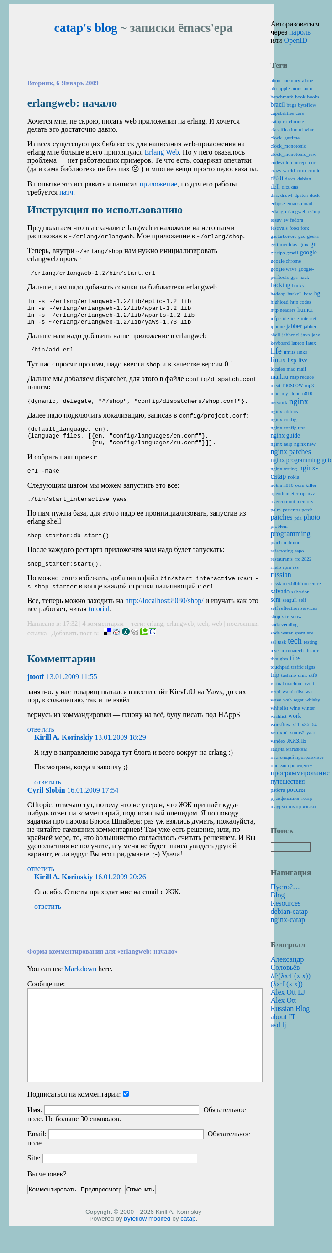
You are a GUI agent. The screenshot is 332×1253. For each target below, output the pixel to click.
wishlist (279, 716)
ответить (40, 748)
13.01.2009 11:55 (71, 696)
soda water (282, 632)
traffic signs (303, 667)
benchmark (282, 96)
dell (275, 186)
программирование (300, 773)
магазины (296, 749)
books (313, 96)
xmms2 (297, 732)
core (313, 162)
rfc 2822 (303, 559)
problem (279, 526)
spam (300, 632)
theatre (312, 650)
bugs (291, 105)
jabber (294, 326)
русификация (285, 798)
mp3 (309, 385)
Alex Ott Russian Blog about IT (290, 1008)
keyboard (280, 342)
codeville (280, 162)
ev (286, 219)
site (286, 616)
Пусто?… (285, 887)
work (294, 715)
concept (299, 162)
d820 (277, 178)
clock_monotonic (288, 146)
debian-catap (289, 911)
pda (297, 518)
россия (296, 789)
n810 (307, 393)
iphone (278, 326)
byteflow (135, 1237)
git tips (278, 252)
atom (296, 88)
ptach (276, 542)
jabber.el (291, 334)
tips (295, 658)
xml (284, 732)
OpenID (296, 40)
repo (299, 550)
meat (276, 385)
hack (304, 277)
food (294, 228)
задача (278, 749)
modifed (159, 1237)
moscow (292, 385)
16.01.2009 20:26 (120, 896)
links (302, 352)
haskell (294, 293)
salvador (300, 591)
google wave (284, 269)
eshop (314, 211)
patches (282, 517)
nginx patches (291, 451)
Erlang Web (162, 152)
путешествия (288, 781)
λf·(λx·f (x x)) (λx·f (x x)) (291, 980)
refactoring (282, 550)
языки (309, 806)
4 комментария (103, 642)
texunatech (292, 650)
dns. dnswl (282, 195)
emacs (293, 203)
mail (301, 368)
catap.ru (279, 121)
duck (315, 195)
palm (276, 509)
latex (311, 342)
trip (275, 674)
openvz (307, 493)
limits (289, 352)
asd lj (278, 1025)
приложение (158, 184)
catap (187, 1237)
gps (294, 277)
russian (281, 574)
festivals (279, 228)
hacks (298, 285)
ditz (286, 187)
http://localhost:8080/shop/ (164, 620)
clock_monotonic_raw (293, 154)
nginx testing (284, 468)
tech (202, 642)
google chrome (286, 260)
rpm (287, 567)
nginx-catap (288, 919)
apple (284, 88)
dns (295, 187)
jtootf (35, 696)
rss (296, 567)
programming (291, 533)
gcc (302, 236)
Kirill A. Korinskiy (63, 756)
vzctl (276, 691)
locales (278, 368)
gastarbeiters (284, 236)
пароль (300, 32)
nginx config (284, 419)
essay (276, 219)
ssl (273, 642)
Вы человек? (47, 1193)
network (279, 402)
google (308, 252)
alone (307, 80)
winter (308, 708)
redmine (292, 542)
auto (308, 88)
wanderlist (293, 691)
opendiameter (285, 493)
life (276, 351)
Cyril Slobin (46, 809)
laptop (297, 342)
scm (276, 599)
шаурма (279, 806)
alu (274, 88)
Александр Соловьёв (287, 963)
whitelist (280, 708)
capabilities (282, 113)
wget (299, 699)
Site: (34, 1177)
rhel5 (276, 567)
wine (295, 708)
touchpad (280, 667)
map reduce (302, 377)
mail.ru (280, 376)
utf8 (313, 675)
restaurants (282, 559)
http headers (283, 310)
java (305, 334)
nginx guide (285, 435)
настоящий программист (297, 757)
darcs (290, 178)
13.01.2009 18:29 (120, 756)
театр (306, 798)
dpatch (301, 195)
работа (278, 790)
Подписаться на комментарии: (74, 1113)
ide (286, 318)
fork (304, 228)
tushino (288, 675)
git (313, 244)
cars (299, 113)
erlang (155, 642)
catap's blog (85, 28)
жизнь (296, 740)
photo (312, 517)
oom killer (305, 485)
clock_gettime (285, 137)
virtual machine (287, 683)
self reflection (285, 608)
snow (296, 616)
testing (310, 642)
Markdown (80, 988)
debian (304, 178)
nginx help (282, 444)
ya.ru (311, 732)
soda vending (284, 624)
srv (310, 632)
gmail (292, 252)
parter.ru (291, 509)
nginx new (305, 444)
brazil (278, 104)
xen (274, 732)
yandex (278, 740)
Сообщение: (46, 1003)
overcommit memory (292, 501)
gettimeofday (284, 244)
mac (291, 368)
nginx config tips (288, 427)
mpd (275, 393)
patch (306, 509)
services (308, 608)
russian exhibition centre (296, 583)
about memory (285, 80)
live (302, 360)
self (302, 600)
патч (66, 192)
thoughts (280, 658)
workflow (281, 724)
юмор (295, 806)
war (309, 691)
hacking (280, 285)
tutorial (99, 628)
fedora (296, 219)
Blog (278, 895)
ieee (295, 318)
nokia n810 (282, 485)
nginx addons (284, 411)
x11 (296, 724)
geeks (313, 236)
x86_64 (309, 724)
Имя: (34, 1129)
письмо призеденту (291, 765)
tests (275, 650)
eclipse (278, 203)
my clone (290, 393)
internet (308, 318)
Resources (286, 903)
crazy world (283, 170)
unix (302, 675)
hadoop (278, 293)
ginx (304, 244)
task (282, 642)
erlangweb (180, 642)
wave (276, 699)
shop (275, 616)
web (216, 642)
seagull (289, 600)
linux (278, 360)
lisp (291, 360)
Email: (37, 1153)
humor (305, 309)
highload (280, 301)
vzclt (309, 683)
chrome (296, 121)
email (307, 203)
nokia (293, 477)
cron (301, 170)
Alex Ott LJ (288, 992)
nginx (298, 401)
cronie (314, 170)
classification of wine (293, 129)
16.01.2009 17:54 (92, 809)
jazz (316, 334)
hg (317, 293)
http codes (300, 301)
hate (308, 293)
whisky (313, 699)
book (300, 96)
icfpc (276, 318)
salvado (280, 591)
